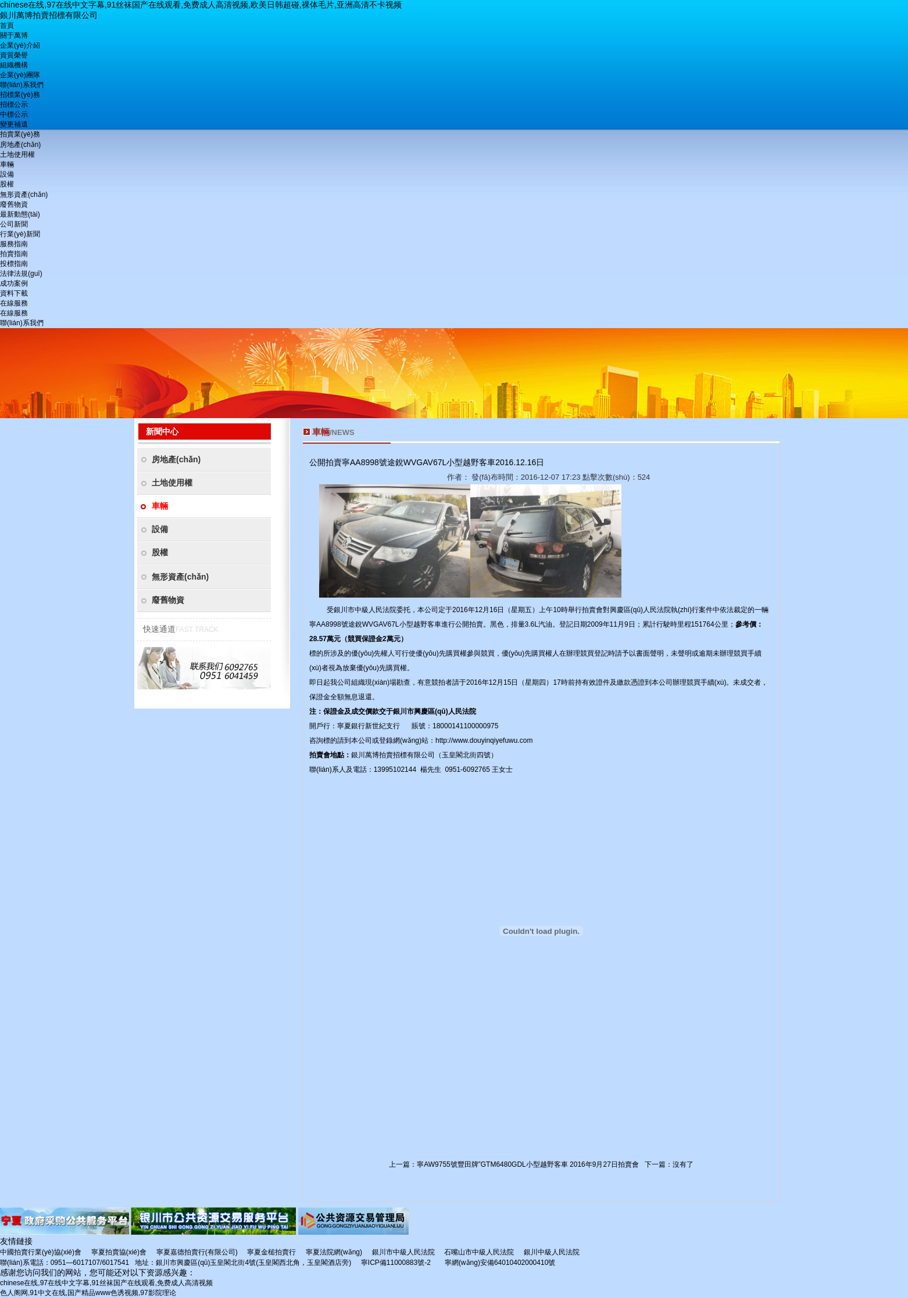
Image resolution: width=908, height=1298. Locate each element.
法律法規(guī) (21, 273)
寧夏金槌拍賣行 (271, 1252)
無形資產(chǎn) (24, 194)
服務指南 (14, 244)
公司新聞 (14, 224)
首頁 (7, 25)
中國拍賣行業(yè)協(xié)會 (40, 1252)
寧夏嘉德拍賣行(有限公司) (197, 1252)
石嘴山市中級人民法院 (479, 1252)
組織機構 (14, 65)
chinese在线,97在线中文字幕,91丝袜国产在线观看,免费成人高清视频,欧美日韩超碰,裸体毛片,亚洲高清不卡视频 (201, 4)
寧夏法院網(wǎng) (334, 1252)
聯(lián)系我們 (22, 85)
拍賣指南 (14, 254)
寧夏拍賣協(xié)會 (118, 1252)
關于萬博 (14, 35)
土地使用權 (17, 154)
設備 (7, 174)
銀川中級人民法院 (552, 1252)
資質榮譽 (14, 55)
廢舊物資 (14, 204)
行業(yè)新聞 (20, 234)
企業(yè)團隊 (20, 75)
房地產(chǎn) (20, 145)
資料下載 (14, 293)
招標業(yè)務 (20, 95)
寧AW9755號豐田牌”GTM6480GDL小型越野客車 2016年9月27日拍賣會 (528, 1164)
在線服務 (14, 303)
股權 (7, 184)
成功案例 (14, 283)
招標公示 (14, 104)
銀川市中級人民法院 (403, 1252)
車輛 (7, 164)
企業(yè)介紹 (20, 45)
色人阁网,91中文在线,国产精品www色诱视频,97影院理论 (88, 1293)
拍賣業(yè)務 (20, 134)
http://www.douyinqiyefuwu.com (483, 740)
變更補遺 (14, 124)
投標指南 (14, 264)
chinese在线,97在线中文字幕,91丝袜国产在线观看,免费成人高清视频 (106, 1283)
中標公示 (14, 114)
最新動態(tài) (20, 214)
